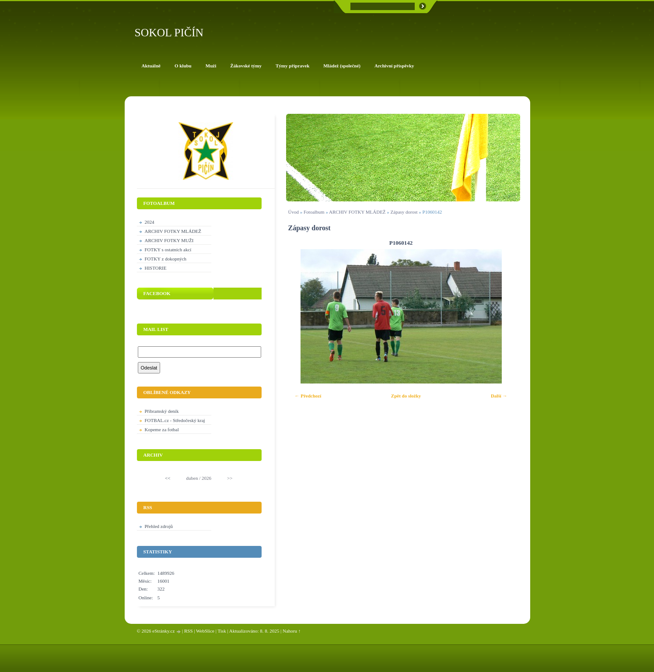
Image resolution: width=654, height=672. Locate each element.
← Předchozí (308, 395)
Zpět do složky (406, 395)
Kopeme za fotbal (162, 429)
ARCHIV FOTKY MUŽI (169, 240)
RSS (188, 630)
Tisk (221, 630)
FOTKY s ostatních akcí (168, 249)
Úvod (293, 212)
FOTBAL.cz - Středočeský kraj (175, 420)
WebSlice (205, 630)
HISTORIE (156, 268)
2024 (149, 222)
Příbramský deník (162, 411)
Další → (499, 395)
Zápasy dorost (404, 212)
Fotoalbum (314, 212)
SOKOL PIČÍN (169, 32)
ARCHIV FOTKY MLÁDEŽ (357, 212)
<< (167, 478)
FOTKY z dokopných (166, 258)
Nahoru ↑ (292, 630)
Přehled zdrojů (159, 526)
